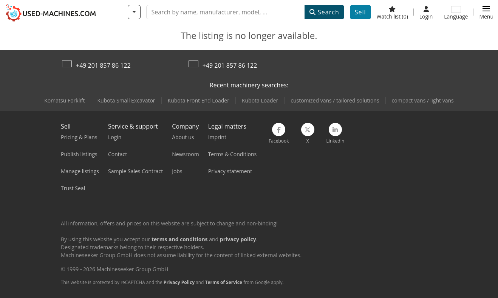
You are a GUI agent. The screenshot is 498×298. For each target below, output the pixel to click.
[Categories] (134, 12)
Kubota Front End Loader (198, 100)
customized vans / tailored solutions (335, 100)
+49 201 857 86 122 (103, 65)
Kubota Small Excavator (126, 100)
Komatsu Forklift (64, 100)
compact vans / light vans (423, 100)
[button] (486, 12)
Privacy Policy (179, 282)
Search (324, 12)
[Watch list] (392, 12)
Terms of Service (223, 282)
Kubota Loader (260, 100)
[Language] (456, 12)
